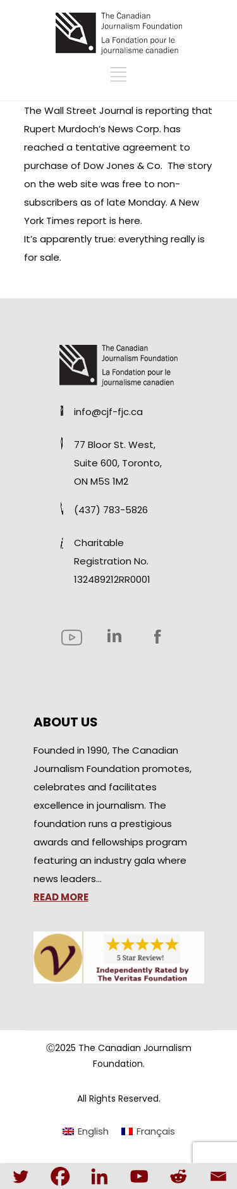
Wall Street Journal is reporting (116, 110)
